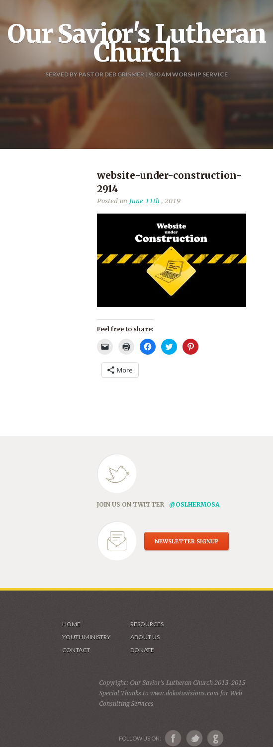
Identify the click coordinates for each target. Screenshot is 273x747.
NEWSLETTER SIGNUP (186, 541)
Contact (76, 650)
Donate (142, 650)
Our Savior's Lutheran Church (136, 43)
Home (71, 624)
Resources (147, 624)
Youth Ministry (86, 637)
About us (145, 637)
